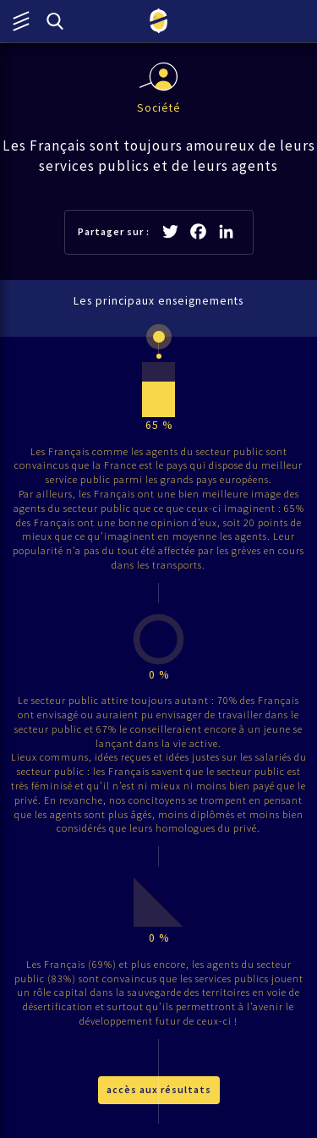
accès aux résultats (159, 1089)
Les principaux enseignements (158, 301)
